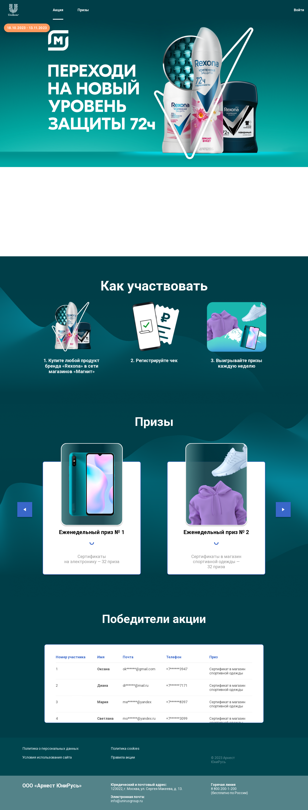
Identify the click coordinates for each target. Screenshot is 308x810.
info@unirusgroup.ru (127, 801)
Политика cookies (125, 748)
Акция (58, 10)
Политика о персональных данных (50, 748)
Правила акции (123, 757)
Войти (299, 10)
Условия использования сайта (47, 757)
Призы (83, 10)
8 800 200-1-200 (223, 789)
